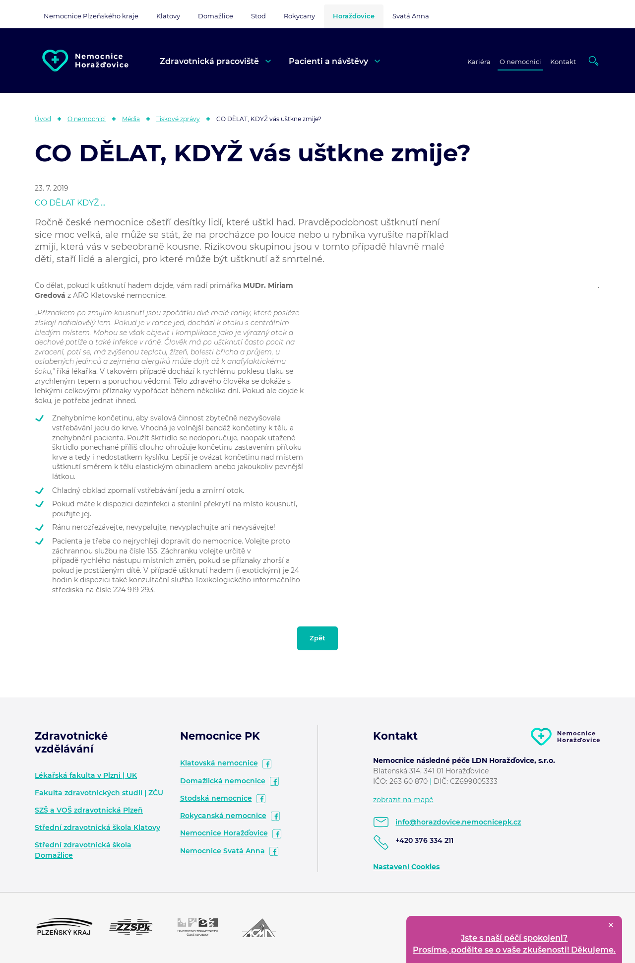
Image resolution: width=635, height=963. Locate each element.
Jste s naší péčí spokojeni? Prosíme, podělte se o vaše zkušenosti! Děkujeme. (514, 944)
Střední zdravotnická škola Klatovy (97, 827)
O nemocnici (520, 62)
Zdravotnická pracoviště (209, 61)
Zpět (317, 638)
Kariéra (479, 62)
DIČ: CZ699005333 (466, 781)
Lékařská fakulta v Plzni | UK (86, 775)
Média (131, 119)
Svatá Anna (410, 16)
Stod (258, 16)
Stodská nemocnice (216, 798)
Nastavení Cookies (406, 866)
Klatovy (168, 16)
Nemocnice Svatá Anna (222, 850)
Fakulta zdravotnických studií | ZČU (99, 792)
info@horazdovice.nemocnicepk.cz (458, 822)
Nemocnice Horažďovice (224, 832)
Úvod (43, 119)
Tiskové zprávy (178, 119)
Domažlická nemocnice (222, 780)
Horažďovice (354, 16)
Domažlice (215, 16)
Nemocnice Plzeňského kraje (91, 16)
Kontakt (563, 62)
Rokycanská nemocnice (223, 815)
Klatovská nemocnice (219, 762)
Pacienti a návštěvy (328, 61)
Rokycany (299, 16)
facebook (267, 764)
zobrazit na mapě (403, 799)
